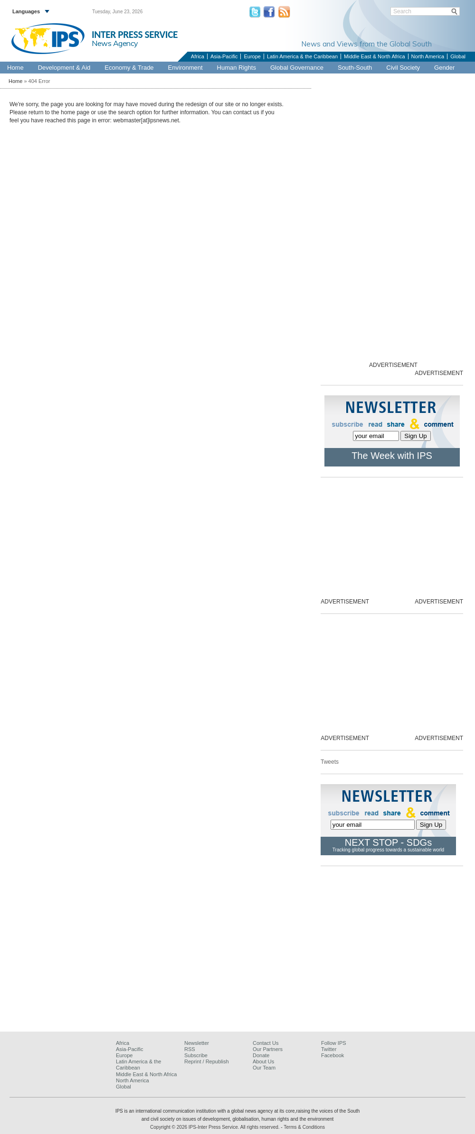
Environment (185, 67)
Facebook (332, 1055)
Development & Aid (64, 67)
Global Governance (296, 67)
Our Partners (268, 1049)
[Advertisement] (237, 957)
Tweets (330, 762)
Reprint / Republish (206, 1061)
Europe (252, 56)
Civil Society (403, 67)
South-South (355, 67)
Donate (261, 1055)
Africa (197, 56)
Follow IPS (333, 1043)
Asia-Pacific (224, 56)
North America (428, 56)
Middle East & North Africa (374, 56)
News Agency (115, 43)
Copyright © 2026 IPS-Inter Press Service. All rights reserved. (215, 1127)
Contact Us (265, 1043)
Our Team (264, 1067)
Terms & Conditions (304, 1127)
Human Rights (236, 67)
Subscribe (196, 1055)
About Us (263, 1061)
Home (15, 67)
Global (458, 56)
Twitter (328, 1049)
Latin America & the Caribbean (302, 56)
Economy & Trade (128, 67)
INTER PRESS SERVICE (135, 34)
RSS (189, 1049)
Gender (444, 67)
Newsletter (196, 1043)
